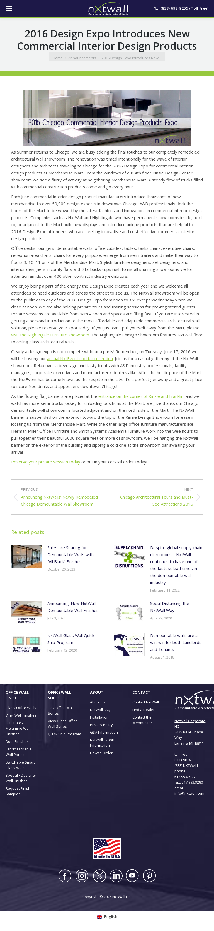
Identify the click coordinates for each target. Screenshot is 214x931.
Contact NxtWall (145, 702)
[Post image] (26, 556)
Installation (99, 717)
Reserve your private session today (45, 462)
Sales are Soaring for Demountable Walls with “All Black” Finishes (70, 554)
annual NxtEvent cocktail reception (80, 358)
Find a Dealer (143, 709)
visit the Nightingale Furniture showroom (50, 335)
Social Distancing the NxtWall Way (169, 606)
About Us (97, 702)
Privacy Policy (101, 724)
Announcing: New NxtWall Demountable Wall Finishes (73, 606)
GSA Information (104, 732)
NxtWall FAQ (100, 709)
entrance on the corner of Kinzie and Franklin (140, 396)
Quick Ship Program (64, 733)
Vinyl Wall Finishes (21, 715)
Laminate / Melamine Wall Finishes (18, 728)
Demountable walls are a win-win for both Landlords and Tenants (175, 642)
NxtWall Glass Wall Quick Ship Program (70, 639)
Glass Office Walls (21, 707)
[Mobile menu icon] (9, 8)
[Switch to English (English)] (107, 916)
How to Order (101, 752)
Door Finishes (17, 741)
